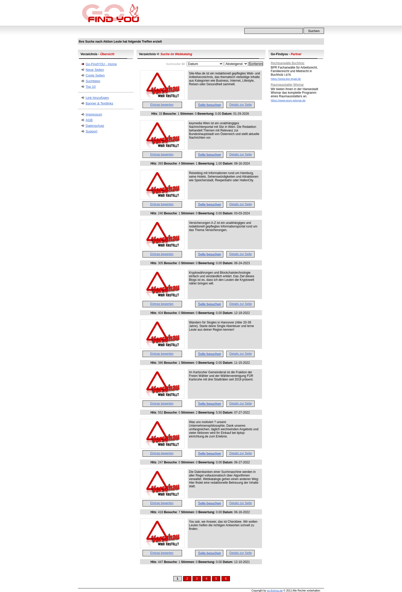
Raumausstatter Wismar (287, 85)
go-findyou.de (275, 590)
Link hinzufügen (97, 98)
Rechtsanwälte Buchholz (287, 63)
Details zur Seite (240, 105)
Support (91, 131)
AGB (89, 120)
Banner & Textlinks (99, 103)
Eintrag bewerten (162, 105)
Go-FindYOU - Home (101, 64)
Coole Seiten (95, 75)
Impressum (94, 114)
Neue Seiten (95, 70)
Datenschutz (95, 126)
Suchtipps (93, 81)
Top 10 (91, 87)
